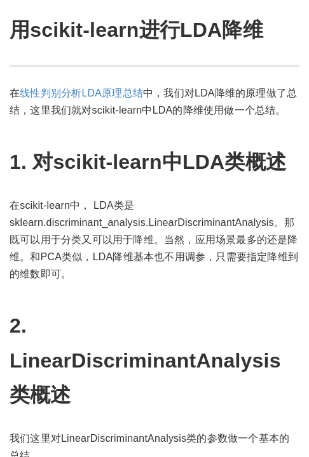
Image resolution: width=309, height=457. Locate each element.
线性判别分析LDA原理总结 (81, 93)
